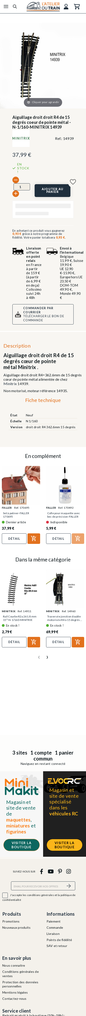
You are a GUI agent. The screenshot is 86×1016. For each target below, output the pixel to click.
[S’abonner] (69, 885)
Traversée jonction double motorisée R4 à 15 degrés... (64, 618)
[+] (15, 193)
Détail (14, 538)
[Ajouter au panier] (52, 190)
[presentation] (39, 655)
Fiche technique (43, 400)
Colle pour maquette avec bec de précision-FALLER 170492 (63, 516)
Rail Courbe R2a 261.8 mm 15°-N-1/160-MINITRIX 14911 (19, 620)
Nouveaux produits (16, 927)
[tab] (43, 401)
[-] (15, 180)
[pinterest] (60, 871)
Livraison (53, 934)
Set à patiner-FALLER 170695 (16, 514)
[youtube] (50, 871)
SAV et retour (57, 946)
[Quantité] (22, 186)
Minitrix (10, 383)
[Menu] (6, 7)
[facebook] (41, 871)
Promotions (11, 921)
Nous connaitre (13, 965)
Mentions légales (15, 992)
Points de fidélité (59, 940)
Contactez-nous (14, 998)
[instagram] (68, 871)
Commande (55, 927)
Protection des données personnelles (20, 984)
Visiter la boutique (21, 845)
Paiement (54, 921)
